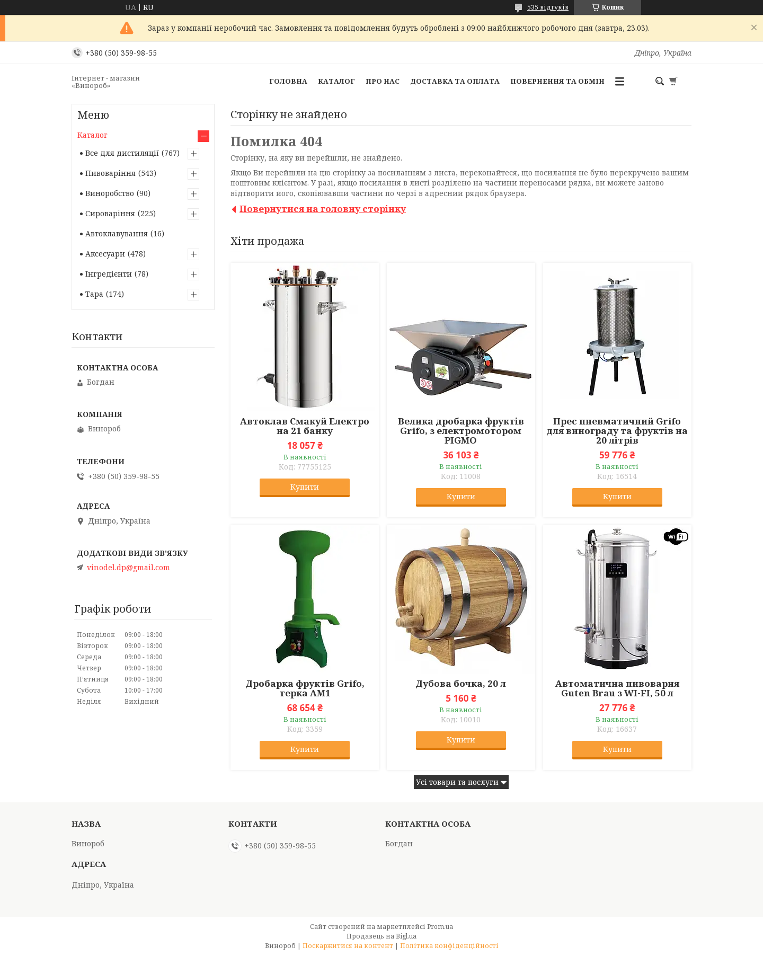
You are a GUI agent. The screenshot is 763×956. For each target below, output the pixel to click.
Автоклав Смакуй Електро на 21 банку (304, 426)
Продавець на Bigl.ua (381, 936)
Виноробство (109, 193)
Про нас (383, 81)
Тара (94, 294)
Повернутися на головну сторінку (322, 208)
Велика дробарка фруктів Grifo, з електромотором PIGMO (461, 431)
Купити (304, 487)
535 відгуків (548, 7)
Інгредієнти (108, 274)
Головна (288, 81)
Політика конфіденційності (449, 945)
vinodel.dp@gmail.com (128, 567)
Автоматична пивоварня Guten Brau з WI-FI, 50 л (617, 688)
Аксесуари (105, 254)
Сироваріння (110, 213)
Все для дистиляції (122, 153)
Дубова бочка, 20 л (460, 683)
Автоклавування (116, 233)
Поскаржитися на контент (348, 945)
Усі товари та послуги (457, 782)
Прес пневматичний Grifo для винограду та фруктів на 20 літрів (617, 431)
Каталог (336, 81)
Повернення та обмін (557, 81)
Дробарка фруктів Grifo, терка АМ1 (305, 688)
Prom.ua (440, 926)
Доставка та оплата (455, 81)
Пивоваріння (110, 173)
